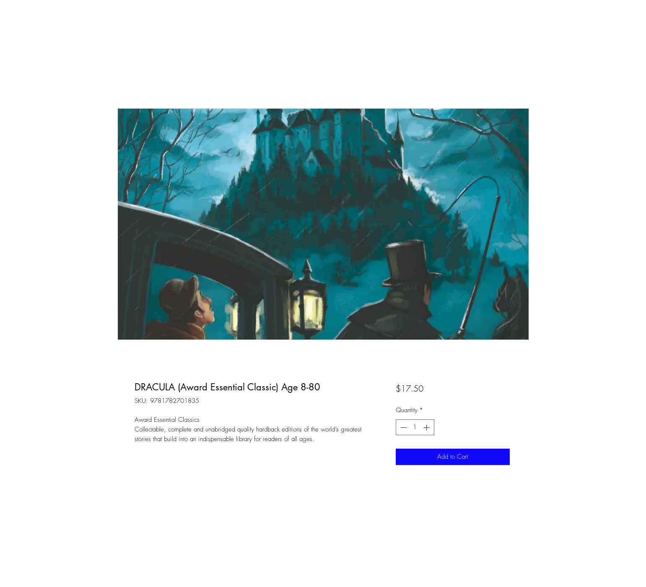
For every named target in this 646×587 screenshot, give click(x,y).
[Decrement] (402, 427)
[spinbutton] (415, 427)
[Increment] (427, 427)
